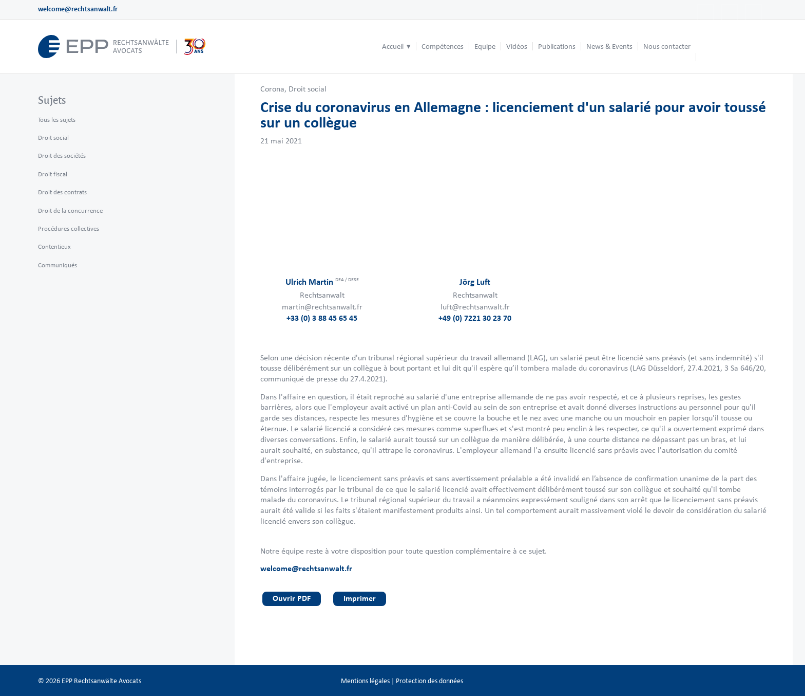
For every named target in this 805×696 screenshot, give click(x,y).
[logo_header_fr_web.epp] (122, 47)
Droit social (308, 88)
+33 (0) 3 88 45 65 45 (321, 318)
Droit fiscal (52, 174)
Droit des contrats (62, 192)
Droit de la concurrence (70, 210)
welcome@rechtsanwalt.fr (78, 9)
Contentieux (54, 246)
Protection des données (429, 681)
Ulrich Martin (322, 281)
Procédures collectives (68, 228)
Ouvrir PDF (292, 598)
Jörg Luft (474, 281)
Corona (272, 88)
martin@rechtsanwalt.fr (322, 306)
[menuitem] (396, 47)
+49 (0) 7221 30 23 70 (474, 318)
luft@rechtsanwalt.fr (475, 306)
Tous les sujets (56, 119)
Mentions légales (365, 681)
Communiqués (57, 265)
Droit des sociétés (62, 155)
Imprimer (359, 598)
